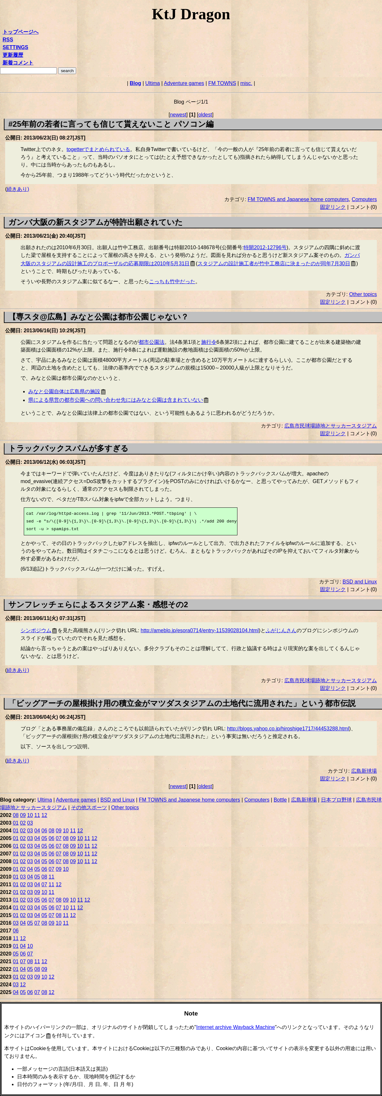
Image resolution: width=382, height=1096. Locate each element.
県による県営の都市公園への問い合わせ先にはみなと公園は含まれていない (115, 400)
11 (37, 815)
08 (16, 815)
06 (44, 830)
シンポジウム (36, 630)
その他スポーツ (89, 807)
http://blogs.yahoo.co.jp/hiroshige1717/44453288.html (288, 728)
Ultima (152, 83)
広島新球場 (364, 771)
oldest (205, 114)
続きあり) (18, 189)
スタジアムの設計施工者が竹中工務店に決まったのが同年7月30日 (274, 263)
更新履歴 (13, 55)
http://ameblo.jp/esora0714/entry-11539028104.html (200, 630)
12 (44, 815)
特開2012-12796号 (265, 247)
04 (37, 830)
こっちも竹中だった (172, 281)
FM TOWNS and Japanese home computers (298, 199)
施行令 (209, 342)
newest (178, 114)
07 (59, 838)
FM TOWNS (222, 83)
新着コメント (18, 62)
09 (23, 815)
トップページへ (21, 32)
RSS (8, 39)
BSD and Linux (359, 581)
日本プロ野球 (336, 800)
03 (30, 823)
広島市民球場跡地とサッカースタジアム (330, 426)
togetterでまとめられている (98, 149)
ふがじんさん (281, 630)
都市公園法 (151, 342)
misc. (246, 83)
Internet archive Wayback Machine (235, 1027)
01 (16, 823)
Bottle (280, 800)
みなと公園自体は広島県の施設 (64, 391)
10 (30, 815)
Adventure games (184, 83)
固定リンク (333, 207)
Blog (135, 83)
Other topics (363, 294)
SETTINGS (15, 47)
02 (23, 823)
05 (44, 838)
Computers (364, 199)
